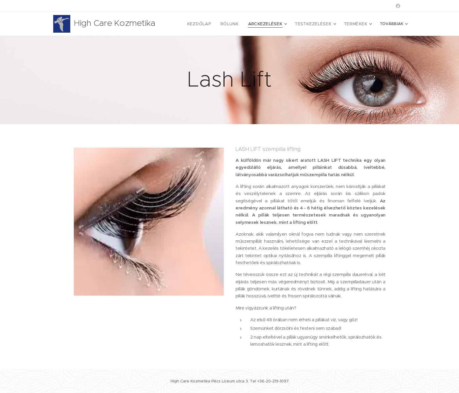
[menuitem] (210, 23)
